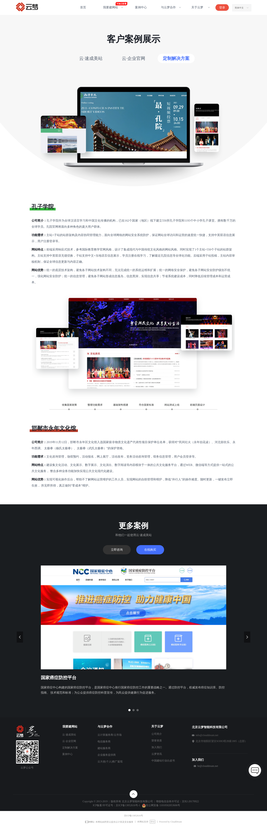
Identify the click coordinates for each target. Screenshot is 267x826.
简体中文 (239, 7)
